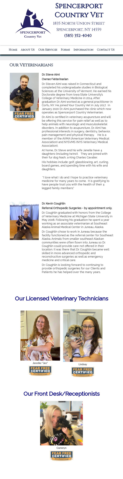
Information (83, 50)
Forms (65, 50)
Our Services (47, 50)
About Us (27, 50)
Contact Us (105, 50)
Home (13, 50)
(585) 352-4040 (78, 35)
